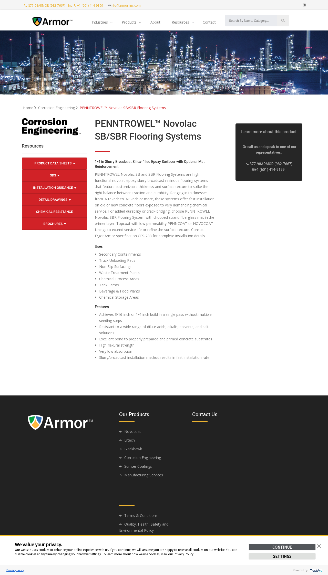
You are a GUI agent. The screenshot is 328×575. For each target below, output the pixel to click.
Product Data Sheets (54, 163)
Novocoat (132, 431)
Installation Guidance (54, 188)
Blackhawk (133, 448)
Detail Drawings (55, 200)
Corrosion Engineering (58, 107)
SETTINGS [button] (282, 556)
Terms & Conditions (141, 515)
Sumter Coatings (138, 466)
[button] (319, 545)
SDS (55, 175)
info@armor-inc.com (126, 5)
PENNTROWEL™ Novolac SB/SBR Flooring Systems (123, 107)
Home (30, 107)
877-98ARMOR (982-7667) (45, 5)
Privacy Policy (15, 570)
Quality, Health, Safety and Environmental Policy (143, 527)
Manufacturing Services (143, 475)
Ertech (129, 440)
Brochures (54, 224)
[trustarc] (316, 570)
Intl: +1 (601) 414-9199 (86, 5)
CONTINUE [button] (282, 547)
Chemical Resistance (54, 212)
